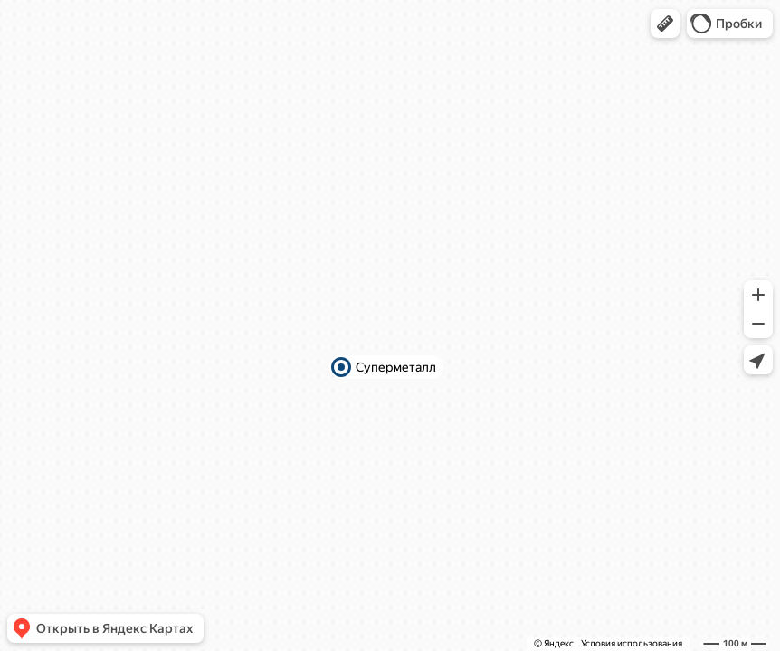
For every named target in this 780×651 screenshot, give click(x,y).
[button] (665, 23)
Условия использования (631, 643)
